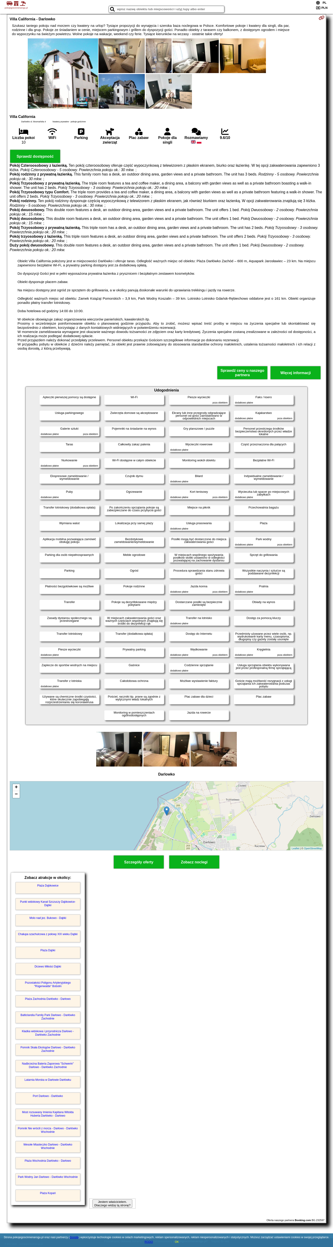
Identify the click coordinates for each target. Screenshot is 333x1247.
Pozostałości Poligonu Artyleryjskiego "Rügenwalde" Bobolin (48, 984)
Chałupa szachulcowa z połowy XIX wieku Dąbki (47, 934)
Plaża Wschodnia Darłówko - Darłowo (48, 1160)
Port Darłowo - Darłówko (48, 1096)
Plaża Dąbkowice (48, 885)
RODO (149, 1242)
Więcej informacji (295, 373)
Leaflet (295, 848)
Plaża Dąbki (47, 950)
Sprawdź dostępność (35, 156)
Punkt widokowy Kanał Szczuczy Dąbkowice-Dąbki (48, 903)
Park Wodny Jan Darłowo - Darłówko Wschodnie (48, 1177)
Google (74, 1237)
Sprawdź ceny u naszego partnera (242, 373)
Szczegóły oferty (138, 862)
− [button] (16, 794)
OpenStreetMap (313, 848)
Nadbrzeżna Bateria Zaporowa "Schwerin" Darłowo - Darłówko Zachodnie (48, 1065)
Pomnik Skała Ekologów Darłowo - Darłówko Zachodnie (47, 1049)
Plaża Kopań (48, 1193)
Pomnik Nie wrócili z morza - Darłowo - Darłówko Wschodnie (48, 1130)
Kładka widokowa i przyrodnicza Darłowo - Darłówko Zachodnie (48, 1033)
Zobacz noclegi (194, 862)
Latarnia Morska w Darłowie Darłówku (48, 1079)
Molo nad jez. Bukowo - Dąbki (47, 918)
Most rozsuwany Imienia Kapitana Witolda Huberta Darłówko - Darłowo (48, 1114)
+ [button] (16, 787)
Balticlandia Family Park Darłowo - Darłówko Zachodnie (48, 1016)
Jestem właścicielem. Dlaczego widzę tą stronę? (112, 1203)
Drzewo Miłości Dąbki (47, 966)
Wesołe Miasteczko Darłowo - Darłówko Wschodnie (47, 1146)
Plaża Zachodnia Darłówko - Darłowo (48, 999)
